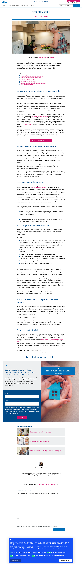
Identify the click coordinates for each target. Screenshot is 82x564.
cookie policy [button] (29, 544)
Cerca (76, 5)
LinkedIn (46, 57)
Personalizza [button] (15, 560)
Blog (22, 5)
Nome (6, 393)
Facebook (41, 57)
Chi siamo (4, 5)
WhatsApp (51, 57)
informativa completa (10, 409)
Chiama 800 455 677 (73, 1)
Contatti (32, 5)
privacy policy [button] (57, 542)
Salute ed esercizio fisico (41, 16)
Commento (19, 496)
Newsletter (26, 5)
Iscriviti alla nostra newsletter (40, 140)
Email (6, 400)
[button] (72, 540)
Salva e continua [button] (65, 560)
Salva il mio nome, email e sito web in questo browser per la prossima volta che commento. (37, 526)
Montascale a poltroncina (13, 5)
